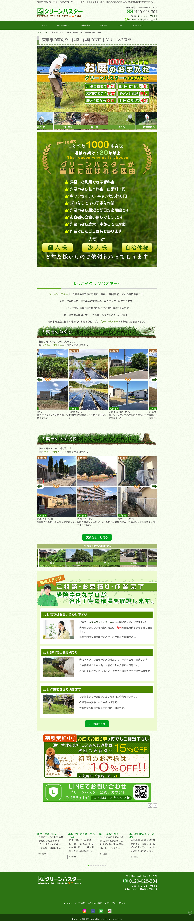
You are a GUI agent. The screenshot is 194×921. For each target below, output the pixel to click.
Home (69, 900)
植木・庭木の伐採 (108, 831)
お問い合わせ (95, 900)
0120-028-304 (145, 11)
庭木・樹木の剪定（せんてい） (81, 832)
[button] (155, 803)
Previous (40, 379)
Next (153, 379)
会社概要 (80, 900)
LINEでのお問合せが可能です (141, 19)
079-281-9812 (147, 16)
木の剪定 (53, 127)
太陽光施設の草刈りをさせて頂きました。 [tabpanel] (97, 384)
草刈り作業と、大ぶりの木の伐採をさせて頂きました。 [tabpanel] (137, 384)
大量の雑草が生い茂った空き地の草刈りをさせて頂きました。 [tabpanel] (57, 384)
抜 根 (107, 127)
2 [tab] (99, 422)
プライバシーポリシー (117, 900)
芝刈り (135, 127)
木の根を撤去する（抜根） (141, 832)
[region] (97, 79)
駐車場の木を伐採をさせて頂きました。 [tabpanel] (57, 489)
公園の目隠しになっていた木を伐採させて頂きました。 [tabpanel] (97, 491)
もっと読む (42, 851)
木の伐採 (80, 127)
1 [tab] (95, 422)
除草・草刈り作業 (47, 831)
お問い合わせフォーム (100, 620)
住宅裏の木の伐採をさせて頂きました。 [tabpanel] (137, 489)
